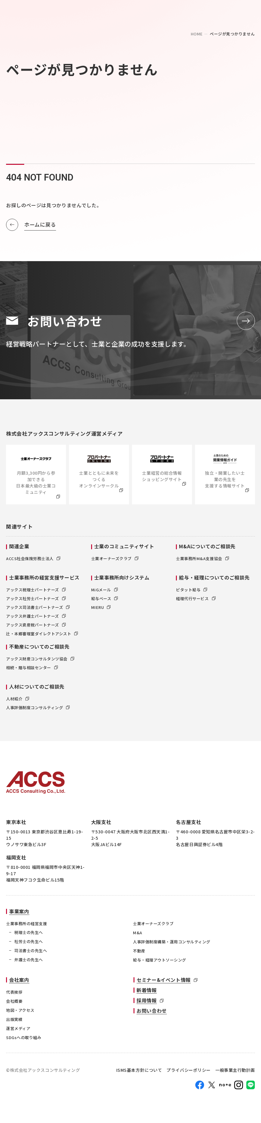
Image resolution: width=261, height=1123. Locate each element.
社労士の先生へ (28, 945)
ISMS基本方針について (139, 1073)
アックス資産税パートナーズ (36, 628)
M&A (137, 936)
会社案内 (19, 982)
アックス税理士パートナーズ (36, 593)
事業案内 (19, 914)
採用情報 (147, 1003)
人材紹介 (17, 702)
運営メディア (18, 1031)
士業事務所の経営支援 (26, 927)
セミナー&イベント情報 (164, 982)
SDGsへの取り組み (23, 1040)
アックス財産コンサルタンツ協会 (40, 662)
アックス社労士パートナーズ (36, 602)
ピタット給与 (191, 593)
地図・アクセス (20, 1013)
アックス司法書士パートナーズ (38, 610)
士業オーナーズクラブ (114, 562)
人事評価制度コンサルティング (38, 711)
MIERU (101, 610)
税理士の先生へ (28, 936)
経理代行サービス (195, 602)
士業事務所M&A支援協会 (202, 562)
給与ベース (104, 602)
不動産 (139, 954)
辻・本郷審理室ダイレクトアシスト (42, 637)
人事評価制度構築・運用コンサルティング (171, 945)
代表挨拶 (14, 995)
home (197, 34)
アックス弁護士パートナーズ (36, 619)
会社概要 (14, 1004)
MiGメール (104, 593)
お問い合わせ (152, 1013)
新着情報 (147, 993)
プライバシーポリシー (189, 1073)
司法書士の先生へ (30, 954)
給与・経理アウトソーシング (159, 963)
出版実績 (14, 1022)
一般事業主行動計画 (235, 1073)
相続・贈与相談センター (32, 671)
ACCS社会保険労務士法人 (33, 562)
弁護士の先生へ (28, 963)
